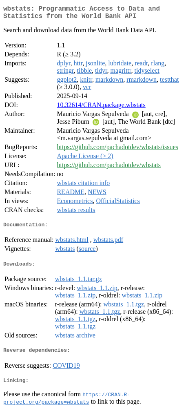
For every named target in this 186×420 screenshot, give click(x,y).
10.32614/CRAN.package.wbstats (101, 108)
